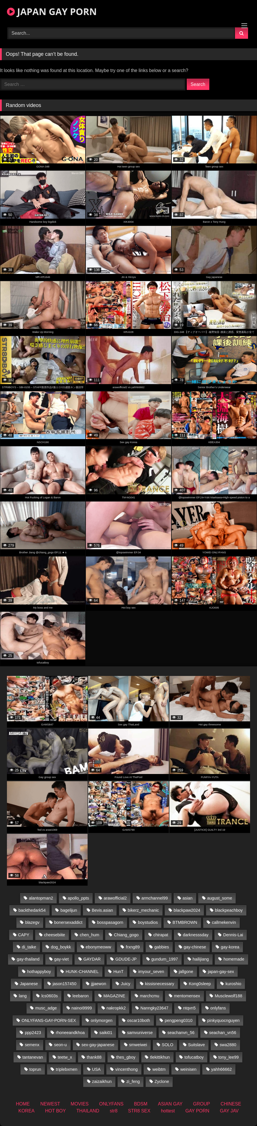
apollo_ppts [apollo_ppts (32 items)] (78, 898)
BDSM (140, 1103)
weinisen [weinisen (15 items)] (188, 1069)
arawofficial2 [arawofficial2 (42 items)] (115, 898)
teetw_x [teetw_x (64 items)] (65, 1057)
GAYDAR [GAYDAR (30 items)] (92, 959)
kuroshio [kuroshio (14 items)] (233, 983)
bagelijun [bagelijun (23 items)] (68, 910)
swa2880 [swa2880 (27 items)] (228, 1044)
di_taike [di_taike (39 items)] (29, 947)
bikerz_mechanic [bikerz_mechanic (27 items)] (143, 910)
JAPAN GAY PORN (52, 11)
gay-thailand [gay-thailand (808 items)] (28, 959)
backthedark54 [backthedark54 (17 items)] (32, 910)
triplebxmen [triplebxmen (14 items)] (66, 1069)
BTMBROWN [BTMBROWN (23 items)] (185, 922)
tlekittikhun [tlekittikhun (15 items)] (160, 1057)
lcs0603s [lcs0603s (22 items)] (49, 996)
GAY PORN (197, 1110)
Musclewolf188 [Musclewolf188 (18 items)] (228, 996)
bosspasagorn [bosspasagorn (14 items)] (110, 922)
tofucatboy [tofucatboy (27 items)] (194, 1057)
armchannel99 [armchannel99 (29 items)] (154, 898)
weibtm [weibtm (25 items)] (159, 1069)
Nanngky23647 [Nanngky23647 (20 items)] (154, 1008)
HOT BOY (55, 1110)
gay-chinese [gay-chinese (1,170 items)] (195, 947)
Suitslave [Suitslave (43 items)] (196, 1044)
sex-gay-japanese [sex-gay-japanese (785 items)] (98, 1044)
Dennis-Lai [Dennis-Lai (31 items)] (233, 935)
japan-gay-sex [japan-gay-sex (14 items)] (221, 971)
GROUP (201, 1103)
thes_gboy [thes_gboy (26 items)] (125, 1057)
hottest (168, 1110)
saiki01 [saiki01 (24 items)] (105, 1032)
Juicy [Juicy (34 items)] (125, 983)
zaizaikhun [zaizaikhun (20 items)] (102, 1081)
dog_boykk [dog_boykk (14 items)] (61, 947)
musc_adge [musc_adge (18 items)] (46, 1008)
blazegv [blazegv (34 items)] (32, 922)
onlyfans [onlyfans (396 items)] (218, 1008)
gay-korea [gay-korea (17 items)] (230, 947)
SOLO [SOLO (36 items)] (167, 1044)
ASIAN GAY (170, 1103)
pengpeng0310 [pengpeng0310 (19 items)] (179, 1020)
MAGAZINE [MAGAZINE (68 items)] (114, 996)
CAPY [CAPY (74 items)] (23, 935)
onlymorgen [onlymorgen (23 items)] (101, 1020)
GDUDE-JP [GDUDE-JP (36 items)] (126, 959)
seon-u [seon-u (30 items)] (60, 1044)
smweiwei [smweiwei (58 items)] (138, 1044)
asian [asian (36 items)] (187, 898)
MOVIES (79, 1103)
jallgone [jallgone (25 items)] (186, 971)
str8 (114, 1110)
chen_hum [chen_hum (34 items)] (89, 935)
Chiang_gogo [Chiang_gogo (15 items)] (126, 935)
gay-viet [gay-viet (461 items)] (61, 959)
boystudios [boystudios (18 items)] (148, 922)
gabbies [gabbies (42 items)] (161, 947)
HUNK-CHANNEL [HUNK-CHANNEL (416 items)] (82, 971)
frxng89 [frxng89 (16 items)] (133, 947)
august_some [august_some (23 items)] (219, 898)
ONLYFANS (111, 1103)
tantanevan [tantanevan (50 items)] (32, 1057)
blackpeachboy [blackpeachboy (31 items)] (229, 910)
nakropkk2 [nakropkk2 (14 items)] (116, 1008)
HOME (23, 1103)
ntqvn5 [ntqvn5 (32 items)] (189, 1008)
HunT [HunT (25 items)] (118, 971)
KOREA (27, 1110)
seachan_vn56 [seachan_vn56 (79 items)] (222, 1032)
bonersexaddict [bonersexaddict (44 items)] (68, 922)
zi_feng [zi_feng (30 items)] (133, 1081)
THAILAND (87, 1110)
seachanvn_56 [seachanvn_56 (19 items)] (181, 1032)
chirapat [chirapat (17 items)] (160, 935)
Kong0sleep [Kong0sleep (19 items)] (200, 983)
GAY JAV (229, 1110)
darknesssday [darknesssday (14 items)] (195, 935)
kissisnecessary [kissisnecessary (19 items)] (159, 983)
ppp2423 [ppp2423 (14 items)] (33, 1032)
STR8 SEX (139, 1110)
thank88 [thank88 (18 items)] (94, 1057)
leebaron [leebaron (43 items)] (81, 996)
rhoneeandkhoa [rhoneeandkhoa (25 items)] (70, 1032)
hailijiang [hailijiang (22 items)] (201, 959)
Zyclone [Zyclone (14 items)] (161, 1081)
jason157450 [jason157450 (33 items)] (64, 983)
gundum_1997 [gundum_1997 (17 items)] (164, 959)
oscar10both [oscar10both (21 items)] (138, 1020)
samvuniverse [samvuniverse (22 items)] (140, 1032)
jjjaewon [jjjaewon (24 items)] (98, 983)
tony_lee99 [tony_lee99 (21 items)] (228, 1057)
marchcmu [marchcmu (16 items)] (149, 996)
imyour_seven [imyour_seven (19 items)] (151, 971)
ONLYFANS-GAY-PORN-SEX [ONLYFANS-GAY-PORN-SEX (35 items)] (48, 1020)
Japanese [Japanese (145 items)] (29, 983)
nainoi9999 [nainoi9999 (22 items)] (81, 1008)
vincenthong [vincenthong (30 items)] (126, 1069)
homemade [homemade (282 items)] (233, 959)
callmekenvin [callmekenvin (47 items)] (224, 922)
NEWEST (50, 1103)
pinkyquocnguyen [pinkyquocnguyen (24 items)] (223, 1020)
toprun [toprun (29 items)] (35, 1069)
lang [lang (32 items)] (23, 996)
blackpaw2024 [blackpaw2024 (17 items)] (187, 910)
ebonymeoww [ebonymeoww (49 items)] (98, 947)
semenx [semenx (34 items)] (32, 1044)
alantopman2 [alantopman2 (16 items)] (41, 898)
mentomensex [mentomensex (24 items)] (187, 996)
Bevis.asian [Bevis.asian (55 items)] (102, 910)
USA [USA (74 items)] (96, 1069)
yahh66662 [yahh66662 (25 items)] (221, 1069)
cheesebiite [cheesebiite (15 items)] (54, 935)
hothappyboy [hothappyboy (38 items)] (39, 971)
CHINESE (231, 1103)
